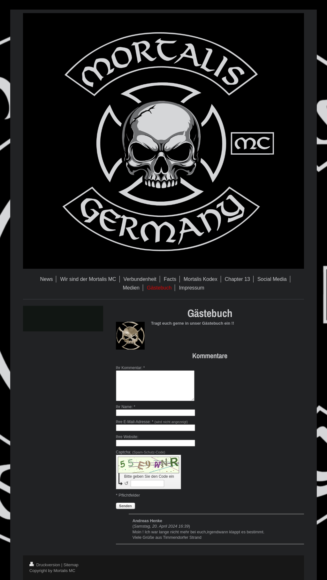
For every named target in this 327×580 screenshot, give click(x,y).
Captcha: (140, 452)
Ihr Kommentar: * (130, 368)
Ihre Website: (127, 437)
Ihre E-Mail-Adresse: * (152, 422)
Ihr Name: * (125, 407)
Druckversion (45, 564)
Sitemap (71, 564)
